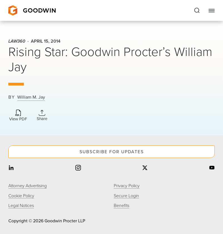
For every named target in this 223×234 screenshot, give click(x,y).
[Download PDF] (18, 115)
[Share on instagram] (78, 168)
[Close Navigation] (212, 11)
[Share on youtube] (212, 168)
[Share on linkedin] (11, 168)
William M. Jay (31, 97)
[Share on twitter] (145, 168)
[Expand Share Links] (42, 115)
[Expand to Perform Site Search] (197, 11)
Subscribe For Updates (112, 151)
